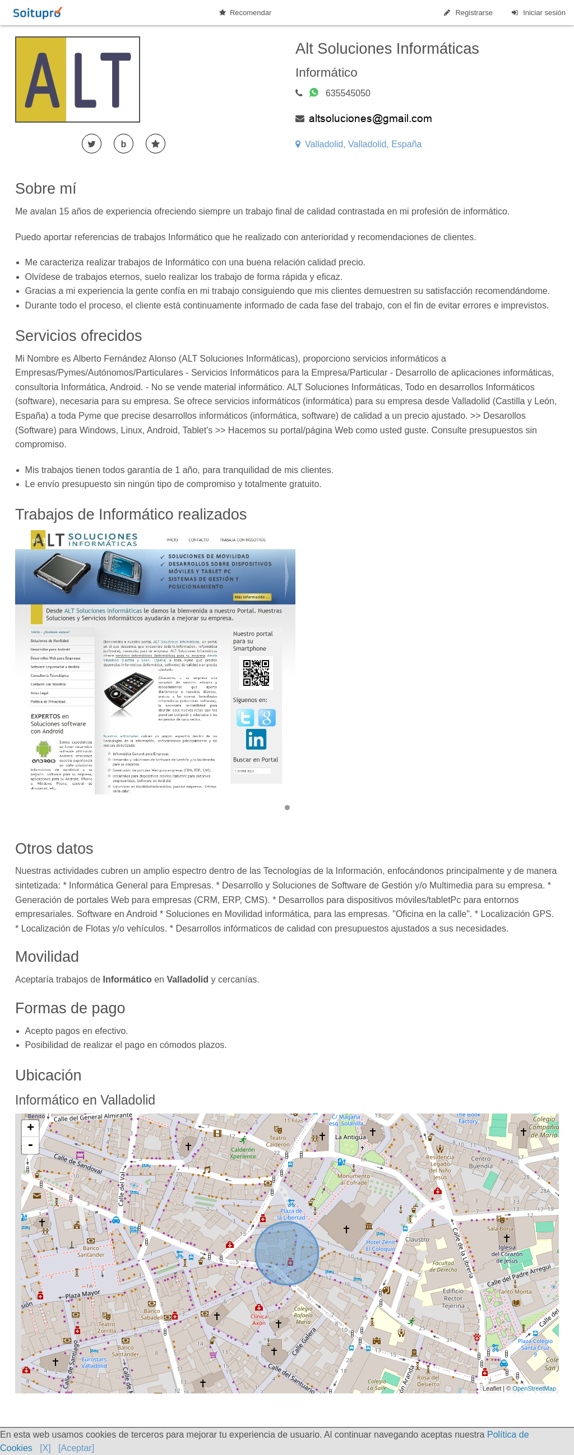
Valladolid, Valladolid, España (358, 144)
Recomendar (245, 12)
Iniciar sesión (538, 12)
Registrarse (467, 12)
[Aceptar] (76, 1448)
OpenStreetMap (534, 1388)
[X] (45, 1448)
